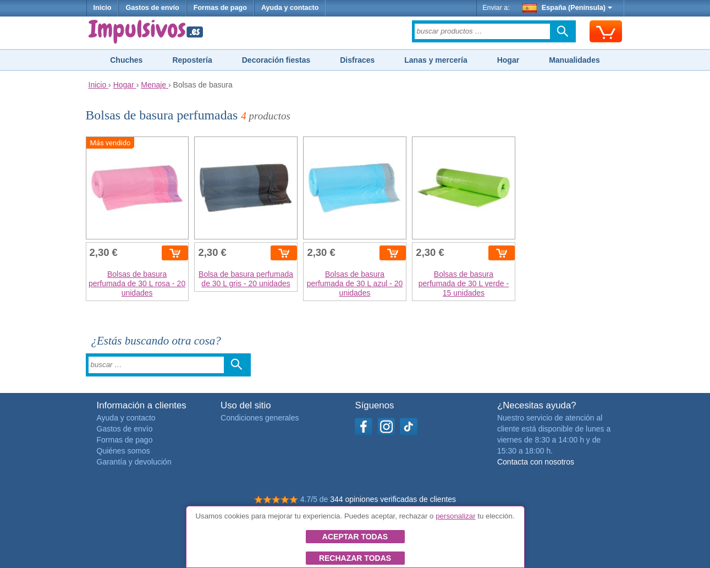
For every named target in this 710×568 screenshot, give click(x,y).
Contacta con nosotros (535, 461)
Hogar (508, 60)
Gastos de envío (152, 8)
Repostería (192, 60)
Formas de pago (220, 8)
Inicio (102, 8)
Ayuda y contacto (290, 8)
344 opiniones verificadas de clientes (393, 499)
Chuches (126, 60)
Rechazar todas (355, 558)
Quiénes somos (123, 450)
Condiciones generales (260, 417)
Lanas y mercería (435, 60)
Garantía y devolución (134, 461)
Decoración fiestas (276, 60)
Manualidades (574, 60)
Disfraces (357, 60)
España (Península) (567, 8)
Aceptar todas (355, 536)
